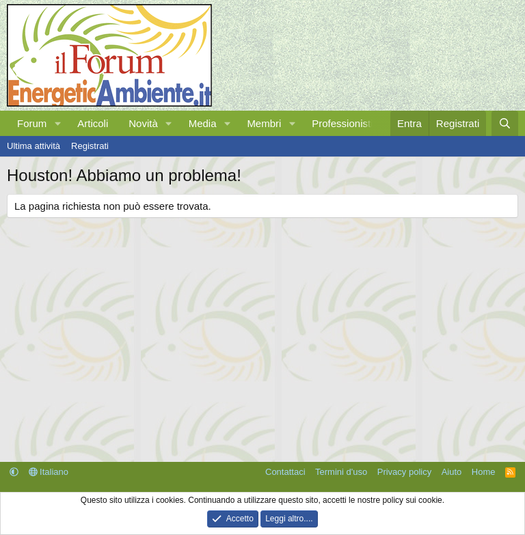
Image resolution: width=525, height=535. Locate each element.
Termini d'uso (341, 472)
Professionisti (342, 123)
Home (484, 472)
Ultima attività (33, 146)
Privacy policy (404, 472)
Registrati (90, 146)
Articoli (92, 123)
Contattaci (285, 472)
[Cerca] (505, 123)
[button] (57, 123)
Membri (264, 123)
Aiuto (452, 472)
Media (203, 123)
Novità (143, 123)
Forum (31, 123)
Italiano (49, 472)
